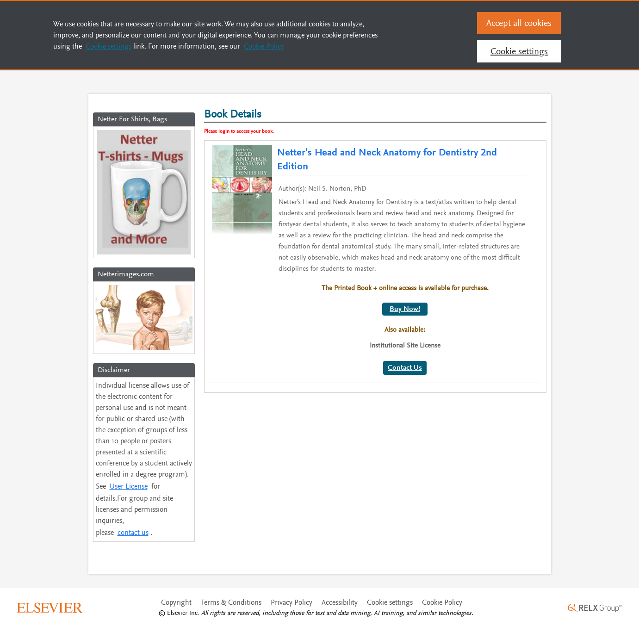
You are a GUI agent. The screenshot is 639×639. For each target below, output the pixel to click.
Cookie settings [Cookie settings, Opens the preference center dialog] (519, 51)
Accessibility (340, 615)
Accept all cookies (519, 23)
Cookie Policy (442, 615)
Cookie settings (390, 615)
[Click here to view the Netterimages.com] (143, 322)
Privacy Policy (291, 615)
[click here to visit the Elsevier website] (49, 619)
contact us (134, 543)
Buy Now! (405, 299)
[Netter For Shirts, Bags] (143, 194)
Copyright (176, 615)
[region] (319, 35)
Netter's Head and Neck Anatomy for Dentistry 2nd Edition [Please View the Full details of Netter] (371, 155)
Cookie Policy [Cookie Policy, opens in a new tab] (264, 46)
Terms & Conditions (231, 615)
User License (130, 493)
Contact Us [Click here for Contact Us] (405, 357)
